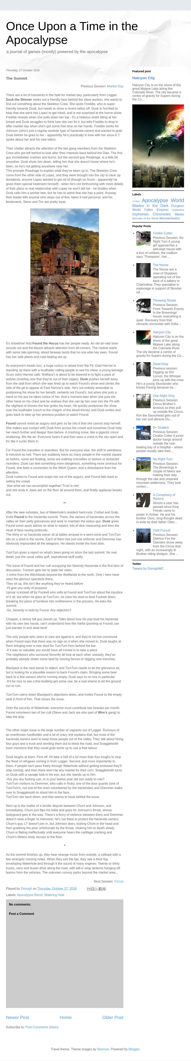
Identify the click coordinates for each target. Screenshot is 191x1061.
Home (66, 1017)
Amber (136, 201)
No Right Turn (162, 459)
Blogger (134, 1049)
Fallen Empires (156, 209)
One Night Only (163, 395)
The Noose (160, 265)
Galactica (178, 209)
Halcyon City (143, 78)
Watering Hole (54, 895)
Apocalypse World (30, 895)
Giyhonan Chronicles (151, 214)
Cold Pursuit (161, 530)
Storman (103, 1049)
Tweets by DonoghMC (148, 568)
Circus (118, 881)
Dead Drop (160, 364)
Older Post (112, 1017)
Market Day (115, 86)
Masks (179, 214)
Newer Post (17, 1017)
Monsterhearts (170, 218)
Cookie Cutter (162, 233)
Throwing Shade (164, 300)
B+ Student (161, 427)
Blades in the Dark (150, 206)
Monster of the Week (145, 218)
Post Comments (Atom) (41, 1027)
